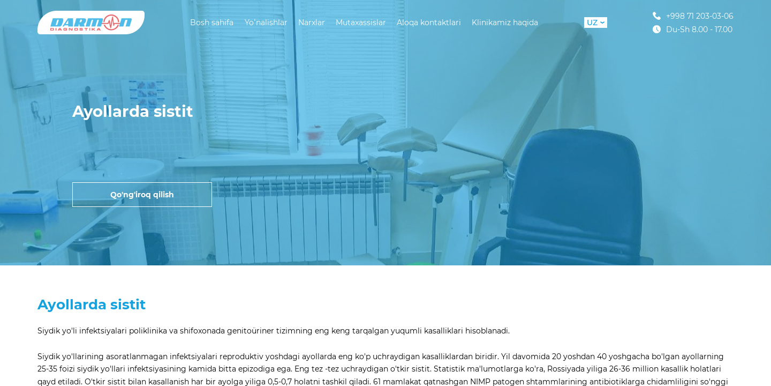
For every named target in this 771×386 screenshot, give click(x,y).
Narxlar (311, 22)
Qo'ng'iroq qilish (142, 194)
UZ (595, 22)
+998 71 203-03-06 (693, 16)
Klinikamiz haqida (505, 22)
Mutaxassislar (361, 22)
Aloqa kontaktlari (429, 22)
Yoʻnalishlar (266, 22)
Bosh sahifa (211, 22)
